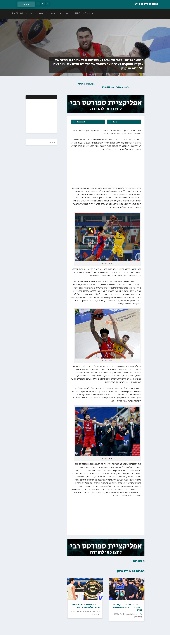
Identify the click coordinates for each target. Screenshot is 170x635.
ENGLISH (17, 13)
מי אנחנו (41, 13)
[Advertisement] (40, 115)
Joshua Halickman (112, 87)
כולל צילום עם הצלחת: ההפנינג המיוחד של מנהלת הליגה (85, 606)
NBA (77, 13)
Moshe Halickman (89, 611)
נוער (68, 13)
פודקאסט (56, 13)
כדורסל (89, 13)
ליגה (93, 614)
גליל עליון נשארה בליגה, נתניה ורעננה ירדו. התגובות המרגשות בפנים (127, 607)
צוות (30, 13)
